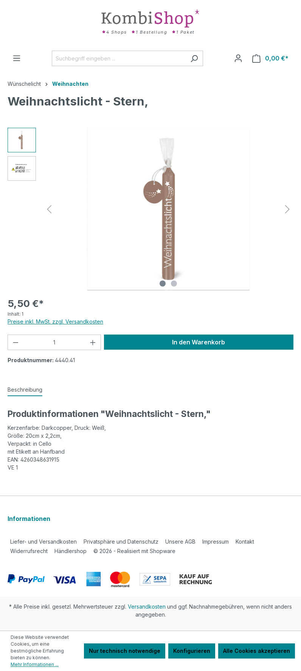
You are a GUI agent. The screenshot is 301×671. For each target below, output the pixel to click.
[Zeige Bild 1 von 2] (163, 283)
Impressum (215, 541)
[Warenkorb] (270, 58)
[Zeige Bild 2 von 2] (174, 283)
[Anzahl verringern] (15, 342)
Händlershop (70, 551)
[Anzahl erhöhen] (93, 342)
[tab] (25, 390)
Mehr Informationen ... (35, 664)
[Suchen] (194, 58)
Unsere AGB (180, 541)
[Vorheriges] (49, 209)
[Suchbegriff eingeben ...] (119, 58)
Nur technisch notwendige (124, 651)
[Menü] (17, 58)
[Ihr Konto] (238, 58)
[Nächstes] (287, 209)
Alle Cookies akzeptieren (256, 651)
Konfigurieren (191, 651)
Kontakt (245, 541)
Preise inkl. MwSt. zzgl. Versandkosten (55, 321)
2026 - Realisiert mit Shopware (134, 551)
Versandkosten (147, 606)
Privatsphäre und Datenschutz (121, 541)
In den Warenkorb (198, 342)
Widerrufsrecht (29, 551)
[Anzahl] (54, 342)
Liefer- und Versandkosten (43, 541)
